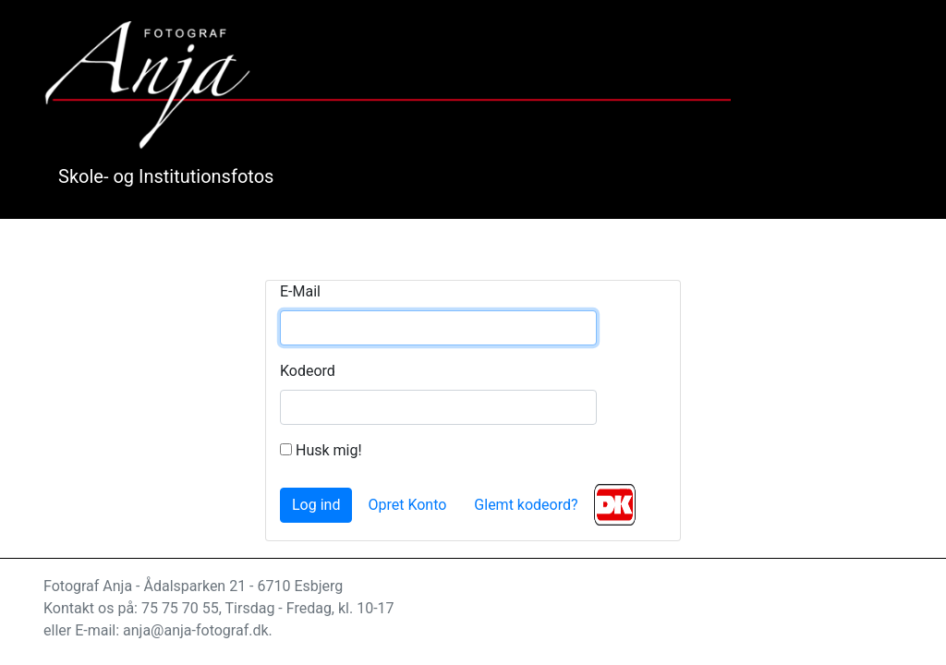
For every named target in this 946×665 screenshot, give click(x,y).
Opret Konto (407, 505)
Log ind (316, 505)
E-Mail (300, 291)
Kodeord (307, 371)
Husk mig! (321, 450)
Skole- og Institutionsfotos (165, 176)
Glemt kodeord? (525, 505)
